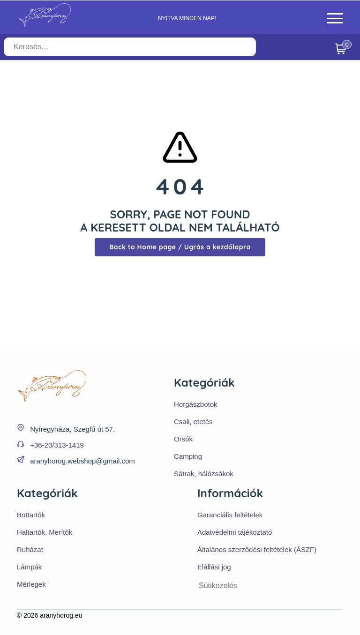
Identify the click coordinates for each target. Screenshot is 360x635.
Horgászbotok (196, 404)
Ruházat (30, 549)
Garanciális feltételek (229, 515)
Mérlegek (31, 584)
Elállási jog (214, 567)
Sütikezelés (218, 586)
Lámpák (29, 567)
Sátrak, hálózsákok (203, 474)
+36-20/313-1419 (57, 445)
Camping (188, 456)
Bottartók (31, 515)
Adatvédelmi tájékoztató (234, 532)
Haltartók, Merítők (44, 532)
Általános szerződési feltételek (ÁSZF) (256, 549)
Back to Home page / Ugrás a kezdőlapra (180, 247)
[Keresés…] (130, 46)
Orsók (183, 439)
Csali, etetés (193, 422)
